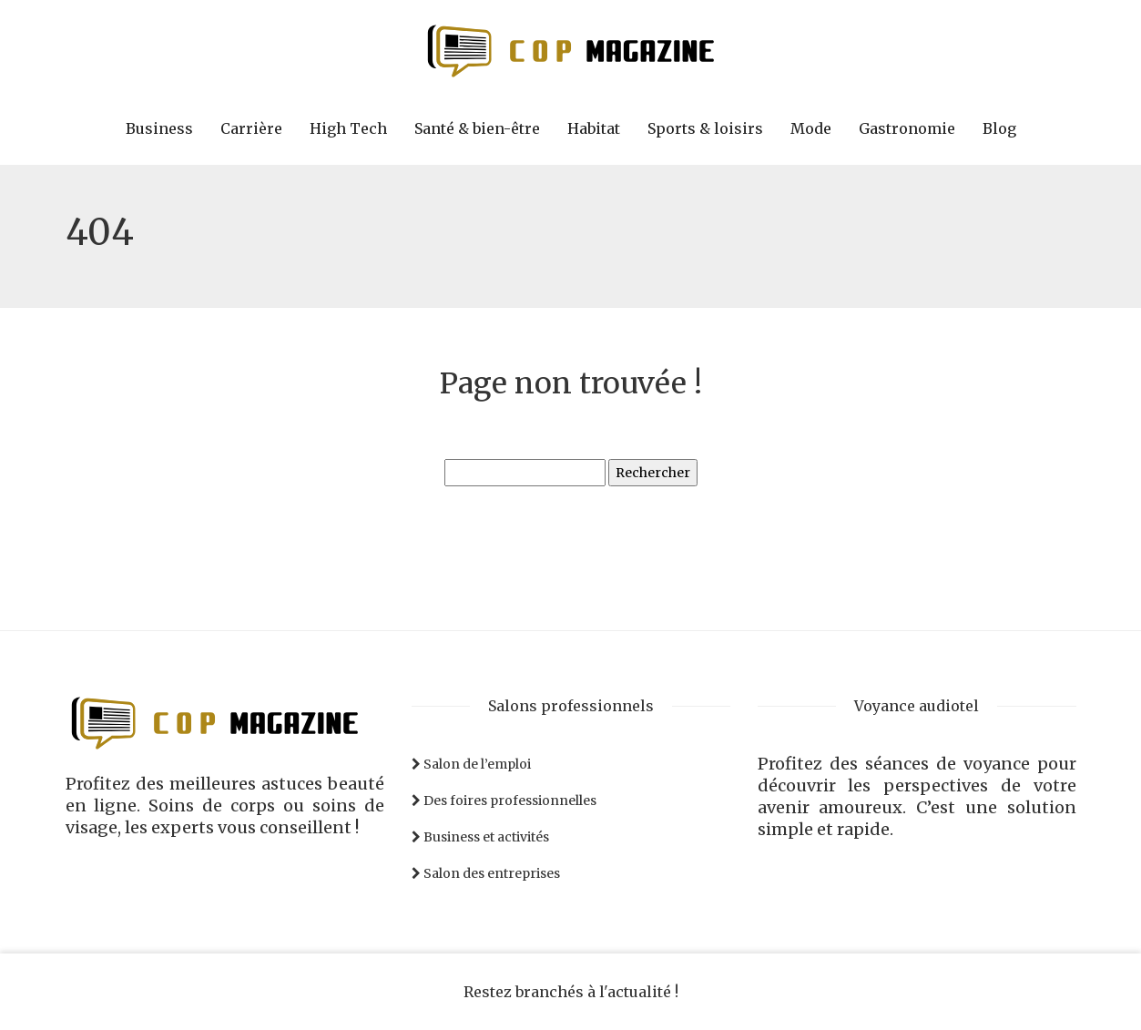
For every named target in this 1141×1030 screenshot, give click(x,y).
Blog (999, 128)
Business (159, 128)
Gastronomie (907, 128)
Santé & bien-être (477, 128)
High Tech (348, 128)
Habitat (593, 128)
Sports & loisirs (705, 128)
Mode (810, 128)
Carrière (251, 128)
